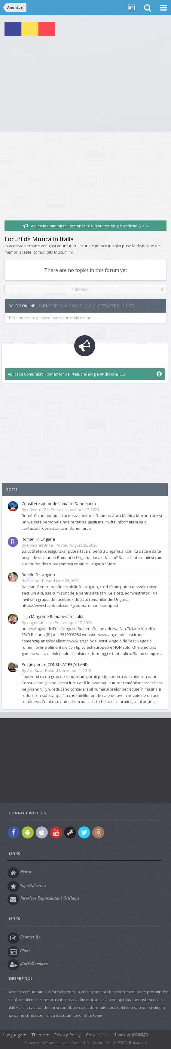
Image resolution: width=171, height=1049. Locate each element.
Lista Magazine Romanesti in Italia (52, 616)
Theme (40, 1035)
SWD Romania (132, 1042)
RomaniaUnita (40, 545)
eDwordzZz (37, 509)
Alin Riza (34, 670)
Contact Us (97, 1035)
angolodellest (39, 622)
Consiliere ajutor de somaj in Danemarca (59, 503)
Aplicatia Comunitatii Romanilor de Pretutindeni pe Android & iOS (89, 226)
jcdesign (140, 1034)
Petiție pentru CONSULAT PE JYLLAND (55, 664)
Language (14, 1035)
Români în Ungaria (38, 539)
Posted (75, 509)
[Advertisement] (85, 86)
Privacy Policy (67, 1035)
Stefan (33, 580)
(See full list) (121, 305)
